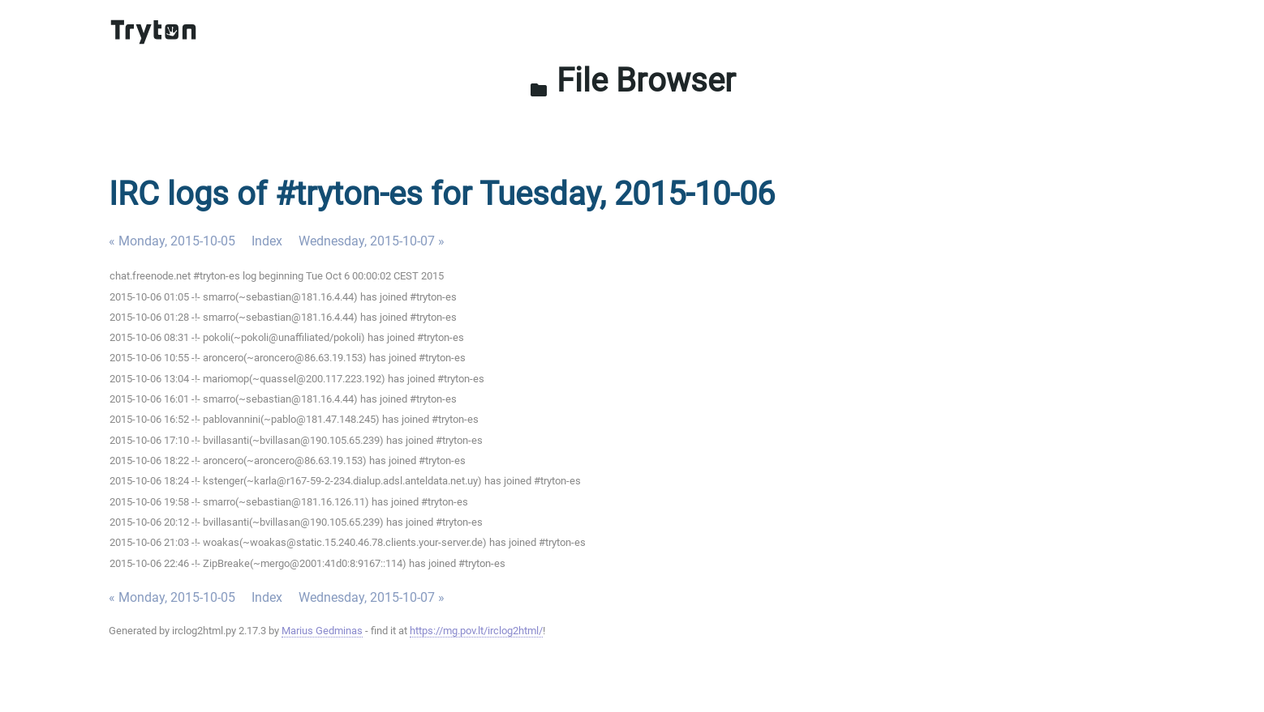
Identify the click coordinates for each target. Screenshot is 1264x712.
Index (267, 241)
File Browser (632, 81)
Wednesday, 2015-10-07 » (372, 241)
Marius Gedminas (322, 631)
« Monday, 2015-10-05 (172, 241)
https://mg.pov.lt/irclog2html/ (476, 631)
